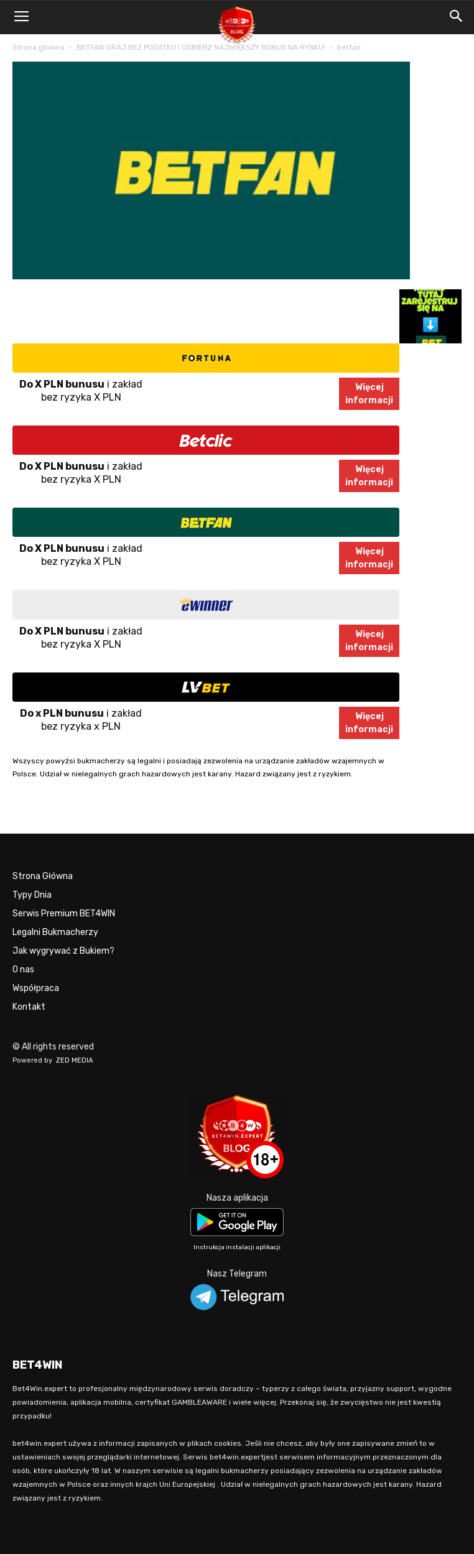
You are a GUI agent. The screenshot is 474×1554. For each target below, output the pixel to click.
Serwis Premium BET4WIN (63, 913)
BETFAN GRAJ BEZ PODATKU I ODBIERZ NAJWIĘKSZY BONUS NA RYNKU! (201, 47)
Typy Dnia (32, 895)
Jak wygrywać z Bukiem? (63, 951)
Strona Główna (42, 876)
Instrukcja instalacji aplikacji (237, 1247)
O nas (23, 969)
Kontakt (28, 1007)
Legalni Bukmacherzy (55, 932)
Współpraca (35, 988)
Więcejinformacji (369, 394)
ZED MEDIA (74, 1060)
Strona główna (38, 47)
